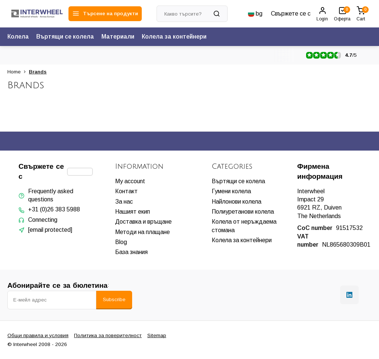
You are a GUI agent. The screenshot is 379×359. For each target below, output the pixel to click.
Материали (117, 36)
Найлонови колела (236, 201)
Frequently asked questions (50, 195)
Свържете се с (291, 13)
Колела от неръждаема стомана (244, 225)
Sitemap (156, 335)
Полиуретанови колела (243, 211)
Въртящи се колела (65, 36)
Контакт (126, 191)
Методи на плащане (142, 232)
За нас (124, 201)
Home (18, 72)
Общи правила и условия (37, 335)
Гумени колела (231, 191)
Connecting (42, 220)
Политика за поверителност (108, 335)
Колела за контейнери (174, 36)
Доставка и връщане (143, 221)
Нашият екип (132, 211)
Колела (18, 36)
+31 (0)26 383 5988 (54, 209)
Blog (121, 242)
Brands (38, 72)
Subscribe (114, 299)
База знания (131, 252)
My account (130, 181)
